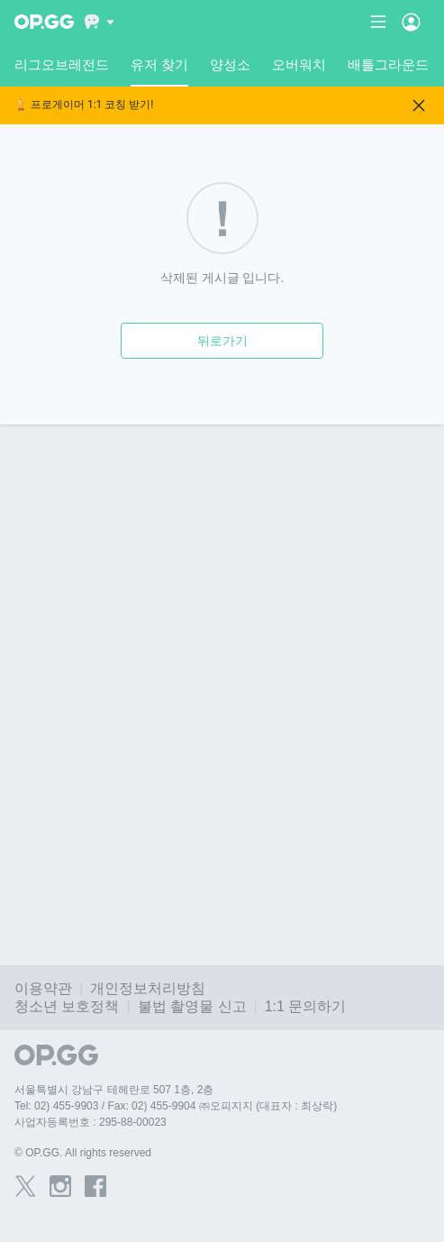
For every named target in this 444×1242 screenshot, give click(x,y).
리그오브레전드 (61, 64)
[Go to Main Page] (44, 21)
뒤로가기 (222, 340)
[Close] (419, 105)
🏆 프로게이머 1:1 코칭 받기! (83, 105)
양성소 (230, 64)
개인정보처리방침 (147, 988)
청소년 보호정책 (66, 1006)
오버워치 (299, 64)
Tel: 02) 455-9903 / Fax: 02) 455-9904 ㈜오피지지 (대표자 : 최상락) (175, 1106)
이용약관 (43, 988)
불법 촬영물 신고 (192, 1006)
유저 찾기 (159, 72)
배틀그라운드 (388, 64)
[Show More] (99, 22)
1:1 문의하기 (306, 1006)
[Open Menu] (411, 22)
